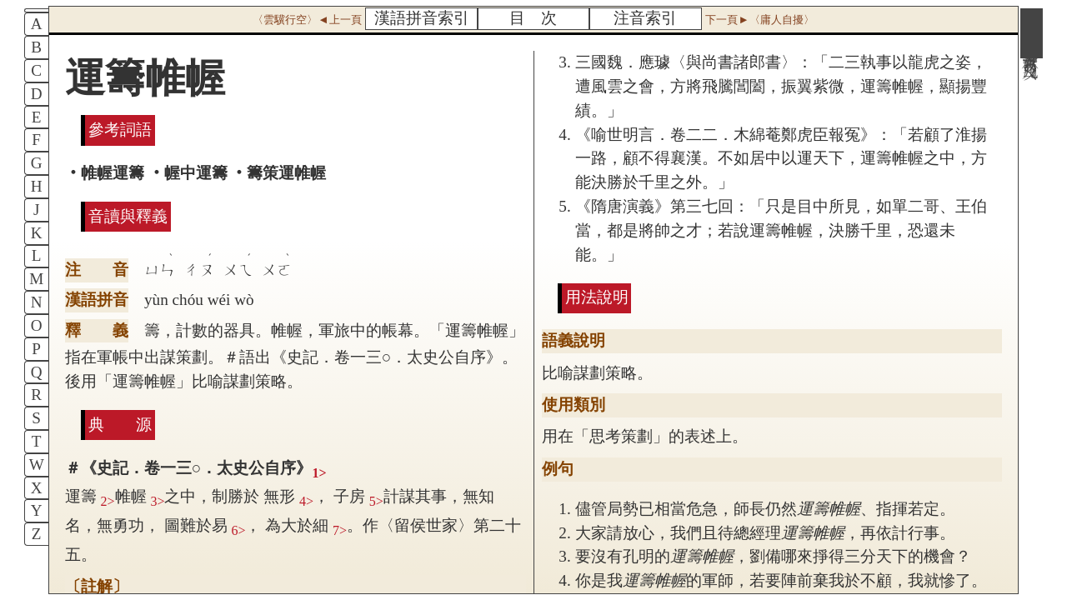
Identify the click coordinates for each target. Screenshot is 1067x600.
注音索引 (645, 18)
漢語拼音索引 (421, 18)
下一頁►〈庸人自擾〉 (759, 19)
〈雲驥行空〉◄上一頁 (307, 19)
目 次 (533, 18)
